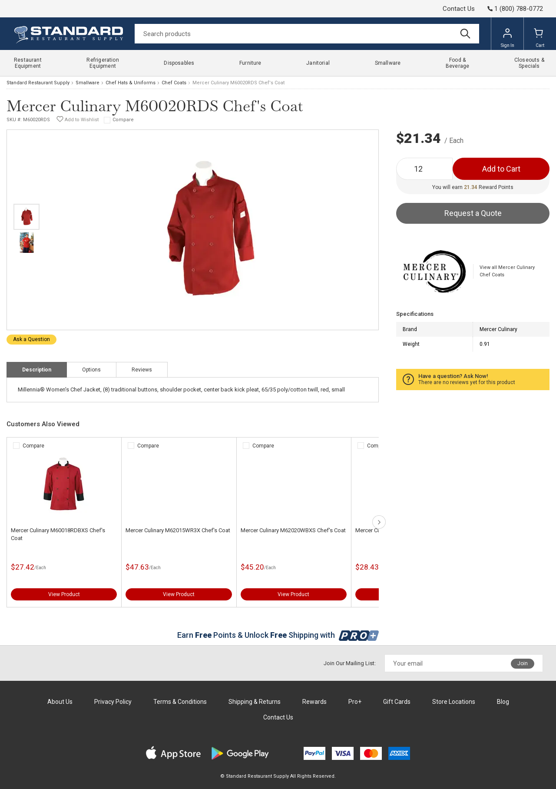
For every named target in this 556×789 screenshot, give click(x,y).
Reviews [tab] (142, 370)
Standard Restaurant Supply (38, 83)
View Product (64, 594)
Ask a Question (31, 339)
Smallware (87, 83)
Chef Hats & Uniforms (131, 83)
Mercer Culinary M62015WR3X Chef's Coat (178, 530)
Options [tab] (91, 370)
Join (522, 663)
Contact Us (459, 9)
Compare (123, 120)
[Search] (307, 33)
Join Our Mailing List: (350, 663)
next (379, 522)
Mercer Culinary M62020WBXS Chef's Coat (293, 530)
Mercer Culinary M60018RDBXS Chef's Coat (58, 534)
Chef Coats (174, 83)
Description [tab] (36, 370)
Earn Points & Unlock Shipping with (278, 635)
